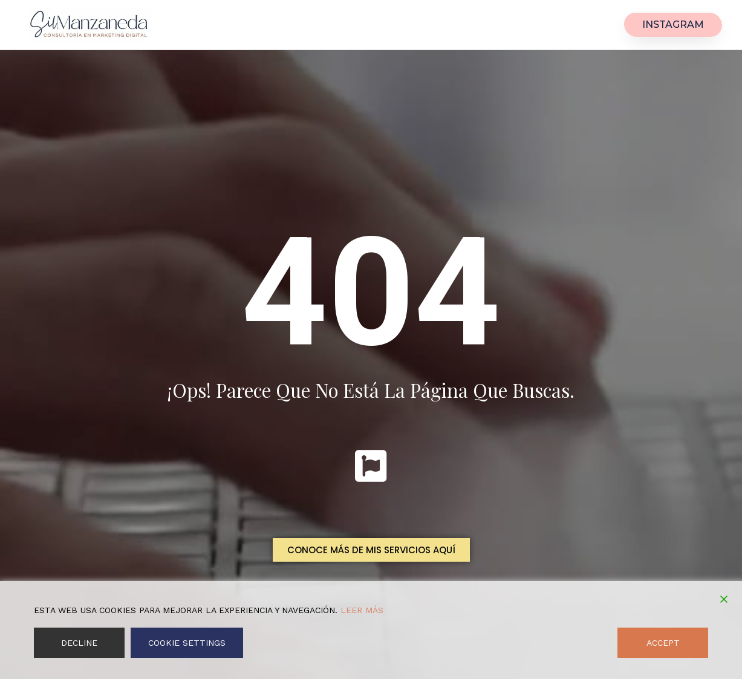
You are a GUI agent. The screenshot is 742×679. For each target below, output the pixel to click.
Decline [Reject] (79, 643)
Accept (663, 643)
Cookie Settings (187, 643)
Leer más (361, 610)
